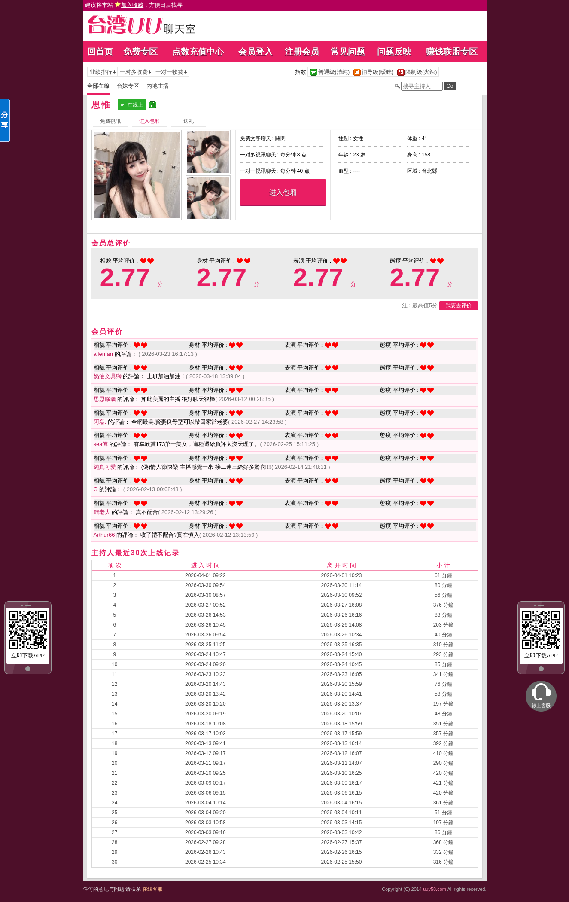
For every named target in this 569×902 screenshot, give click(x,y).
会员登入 (255, 51)
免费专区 (140, 51)
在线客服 (152, 889)
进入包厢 (283, 192)
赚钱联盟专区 (452, 51)
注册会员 (302, 51)
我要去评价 (459, 306)
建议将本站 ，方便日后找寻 (134, 5)
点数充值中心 (198, 51)
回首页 (100, 51)
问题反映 (394, 51)
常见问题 (348, 51)
